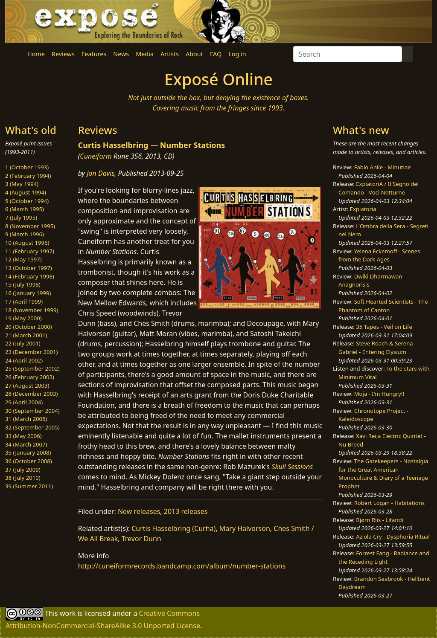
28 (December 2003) (31, 393)
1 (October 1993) (27, 167)
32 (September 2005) (32, 427)
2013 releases (186, 511)
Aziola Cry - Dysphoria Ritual (393, 536)
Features (94, 54)
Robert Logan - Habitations (389, 503)
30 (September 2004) (32, 411)
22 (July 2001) (23, 343)
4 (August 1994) (25, 192)
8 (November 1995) (30, 226)
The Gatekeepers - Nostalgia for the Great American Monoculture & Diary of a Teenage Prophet (383, 473)
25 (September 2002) (32, 368)
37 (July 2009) (23, 469)
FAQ (215, 54)
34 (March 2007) (26, 444)
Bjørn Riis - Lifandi (379, 520)
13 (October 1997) (28, 268)
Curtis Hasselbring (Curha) (173, 528)
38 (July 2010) (23, 477)
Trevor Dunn (141, 538)
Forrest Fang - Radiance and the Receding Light (383, 557)
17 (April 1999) (24, 301)
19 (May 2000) (23, 318)
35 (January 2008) (28, 452)
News (121, 54)
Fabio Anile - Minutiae (382, 167)
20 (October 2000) (28, 327)
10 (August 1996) (27, 242)
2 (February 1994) (28, 176)
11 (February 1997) (29, 251)
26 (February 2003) (29, 377)
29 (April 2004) (24, 402)
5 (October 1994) (27, 201)
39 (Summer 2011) (29, 486)
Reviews (63, 54)
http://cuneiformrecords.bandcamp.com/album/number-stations (182, 566)
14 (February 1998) (29, 276)
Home (36, 54)
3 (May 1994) (21, 184)
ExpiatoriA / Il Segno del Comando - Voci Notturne (378, 188)
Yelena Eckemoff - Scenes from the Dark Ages (379, 255)
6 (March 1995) (24, 209)
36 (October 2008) (28, 461)
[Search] (347, 54)
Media (145, 54)
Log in (237, 54)
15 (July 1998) (23, 284)
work (68, 613)
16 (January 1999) (28, 293)
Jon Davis (100, 173)
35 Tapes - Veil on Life (384, 327)
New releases (139, 511)
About (194, 54)
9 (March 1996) (24, 234)
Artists (169, 54)
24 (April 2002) (24, 360)
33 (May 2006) (23, 436)
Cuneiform (96, 156)
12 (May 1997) (23, 259)
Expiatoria (363, 209)
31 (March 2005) (26, 419)
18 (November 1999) (31, 310)
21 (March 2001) (26, 335)
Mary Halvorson (244, 528)
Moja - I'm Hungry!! (379, 393)
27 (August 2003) (27, 385)
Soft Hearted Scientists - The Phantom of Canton (383, 306)
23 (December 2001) (31, 352)
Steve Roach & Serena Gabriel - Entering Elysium (375, 347)
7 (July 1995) (21, 217)
